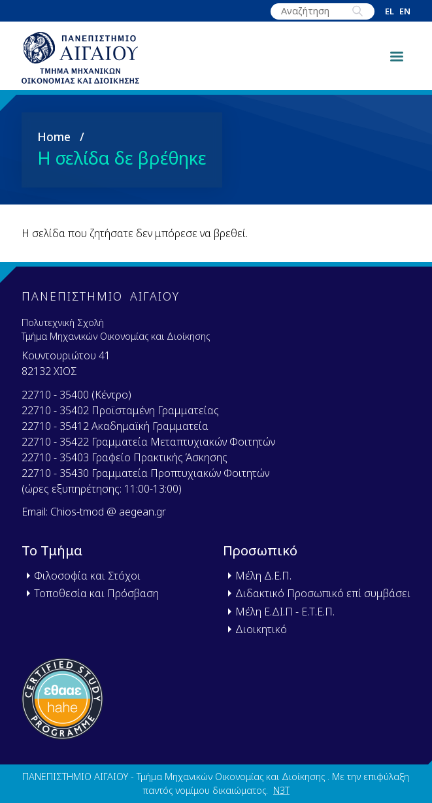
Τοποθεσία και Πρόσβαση (96, 593)
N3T (281, 790)
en (404, 11)
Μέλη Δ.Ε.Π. (263, 575)
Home (54, 136)
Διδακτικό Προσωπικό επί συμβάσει (322, 593)
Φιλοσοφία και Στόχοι (87, 575)
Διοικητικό (261, 629)
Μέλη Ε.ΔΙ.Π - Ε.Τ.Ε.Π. (285, 611)
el (389, 11)
